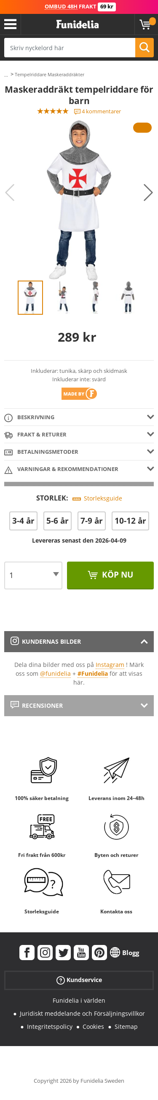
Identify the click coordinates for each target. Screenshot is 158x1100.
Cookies (93, 1026)
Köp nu (116, 574)
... (6, 75)
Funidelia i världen (79, 1000)
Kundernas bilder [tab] (46, 641)
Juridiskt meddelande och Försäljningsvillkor (82, 1013)
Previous (9, 192)
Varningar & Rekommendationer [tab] (61, 469)
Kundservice (79, 980)
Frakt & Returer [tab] (35, 435)
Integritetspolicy (49, 1026)
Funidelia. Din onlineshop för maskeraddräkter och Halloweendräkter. (77, 24)
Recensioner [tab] (37, 705)
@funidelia (55, 673)
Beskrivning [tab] (29, 417)
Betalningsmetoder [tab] (41, 452)
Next (148, 192)
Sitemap (126, 1026)
